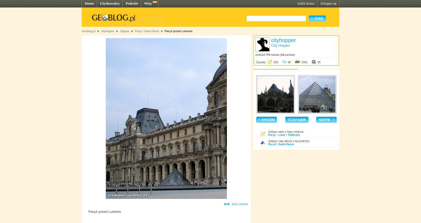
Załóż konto (305, 3)
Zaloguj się (328, 3)
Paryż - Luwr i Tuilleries (284, 134)
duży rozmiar (240, 204)
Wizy (148, 3)
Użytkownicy (110, 3)
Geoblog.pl (89, 31)
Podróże (132, 3)
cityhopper (107, 31)
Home (89, 3)
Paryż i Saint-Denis (147, 31)
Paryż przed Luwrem (179, 31)
